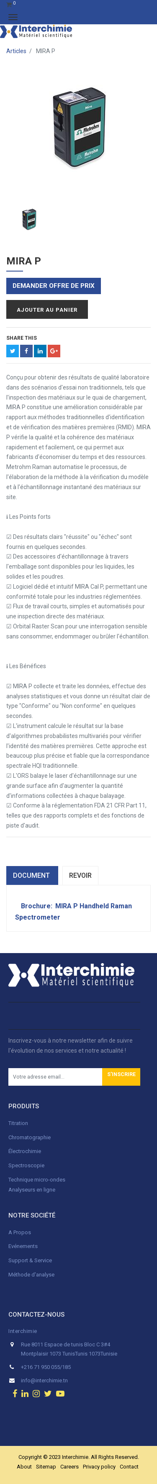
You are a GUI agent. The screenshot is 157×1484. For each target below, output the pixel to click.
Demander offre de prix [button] (54, 286)
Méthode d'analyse (31, 1274)
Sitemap (46, 1466)
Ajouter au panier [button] (47, 310)
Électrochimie (24, 1151)
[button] (121, 1077)
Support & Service (30, 1260)
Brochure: (37, 906)
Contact (129, 1466)
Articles (16, 51)
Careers (69, 1466)
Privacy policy (99, 1466)
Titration (18, 1123)
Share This (21, 338)
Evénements (23, 1246)
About (24, 1466)
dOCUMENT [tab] (32, 875)
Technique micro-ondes (36, 1179)
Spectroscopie (26, 1165)
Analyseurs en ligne (31, 1190)
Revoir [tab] (80, 875)
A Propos (20, 1232)
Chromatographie (29, 1137)
